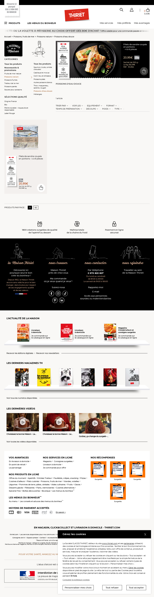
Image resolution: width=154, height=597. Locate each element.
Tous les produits (13, 64)
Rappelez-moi (95, 287)
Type (117, 109)
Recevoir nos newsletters (47, 353)
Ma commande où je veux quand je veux (58, 280)
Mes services (106, 23)
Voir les (76, 106)
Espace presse (32, 538)
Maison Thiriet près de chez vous (58, 271)
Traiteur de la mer (11, 83)
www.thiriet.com (110, 543)
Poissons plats (39, 79)
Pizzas (83, 478)
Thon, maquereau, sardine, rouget (41, 87)
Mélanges (38, 94)
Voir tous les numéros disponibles (22, 398)
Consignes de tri (18, 538)
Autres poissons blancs (43, 82)
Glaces (77, 484)
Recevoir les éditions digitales (20, 353)
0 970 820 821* (96, 273)
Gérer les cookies (136, 568)
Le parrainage (15, 468)
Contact (43, 538)
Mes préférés (124, 23)
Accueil (7, 36)
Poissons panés (10, 86)
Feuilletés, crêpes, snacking (66, 478)
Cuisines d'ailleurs (17, 481)
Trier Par (61, 106)
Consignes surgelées (63, 461)
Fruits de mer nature (12, 74)
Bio (5, 105)
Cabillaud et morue (41, 73)
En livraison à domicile (19, 461)
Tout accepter (136, 587)
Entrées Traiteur (44, 478)
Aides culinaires (58, 484)
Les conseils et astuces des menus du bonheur (41, 501)
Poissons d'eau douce (64, 36)
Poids (105, 109)
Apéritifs (31, 478)
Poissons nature (44, 36)
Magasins (47, 461)
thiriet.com (14, 534)
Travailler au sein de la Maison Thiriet (133, 271)
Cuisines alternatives (65, 488)
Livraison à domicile (52, 464)
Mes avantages (142, 23)
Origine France (10, 101)
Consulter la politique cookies (76, 580)
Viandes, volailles (71, 481)
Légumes (13, 484)
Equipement (93, 106)
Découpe (91, 109)
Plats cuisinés (33, 481)
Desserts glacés (16, 488)
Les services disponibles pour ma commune (37, 534)
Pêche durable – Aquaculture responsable (16, 109)
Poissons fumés (10, 80)
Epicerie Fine (15, 491)
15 (30, 207)
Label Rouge (9, 113)
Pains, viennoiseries (45, 488)
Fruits (70, 484)
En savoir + (61, 512)
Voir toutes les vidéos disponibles (22, 442)
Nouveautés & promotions (11, 68)
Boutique (46, 491)
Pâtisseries (30, 488)
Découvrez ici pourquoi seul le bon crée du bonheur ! (21, 273)
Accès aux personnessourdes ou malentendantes (95, 297)
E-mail (95, 291)
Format (110, 106)
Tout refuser (112, 587)
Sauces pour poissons (13, 90)
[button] (132, 10)
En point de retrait (17, 464)
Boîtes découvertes (31, 491)
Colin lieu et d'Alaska (42, 76)
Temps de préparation (68, 109)
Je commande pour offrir (54, 468)
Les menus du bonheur (41, 23)
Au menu (13, 501)
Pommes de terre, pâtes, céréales (34, 484)
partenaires (129, 543)
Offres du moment (17, 478)
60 (36, 207)
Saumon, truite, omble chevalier (43, 68)
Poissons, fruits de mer (23, 36)
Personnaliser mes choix (78, 587)
